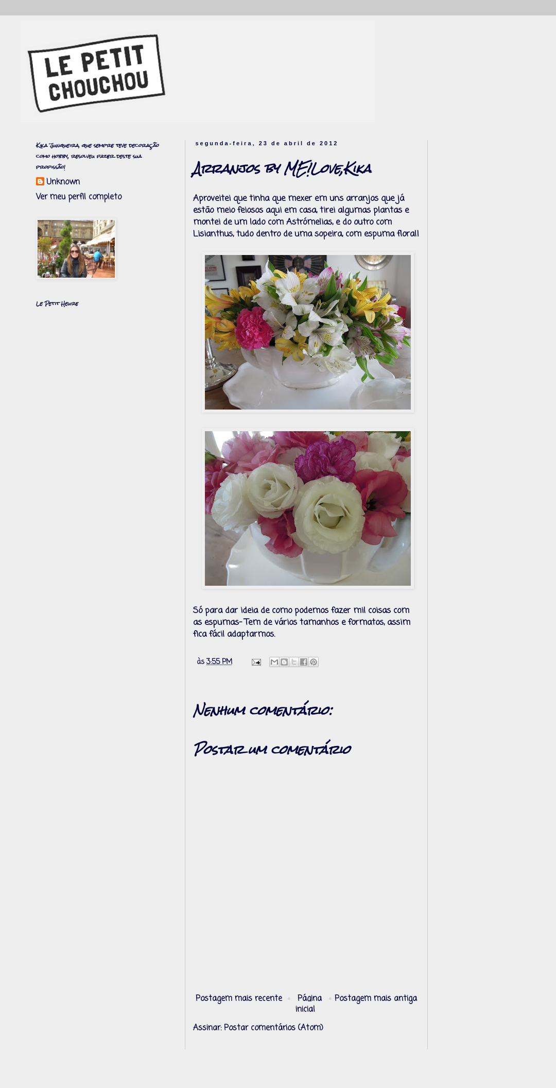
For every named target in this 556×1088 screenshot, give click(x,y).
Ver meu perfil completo (78, 197)
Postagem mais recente (239, 999)
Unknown (63, 182)
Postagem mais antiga (376, 999)
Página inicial (309, 1004)
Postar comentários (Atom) (273, 1028)
